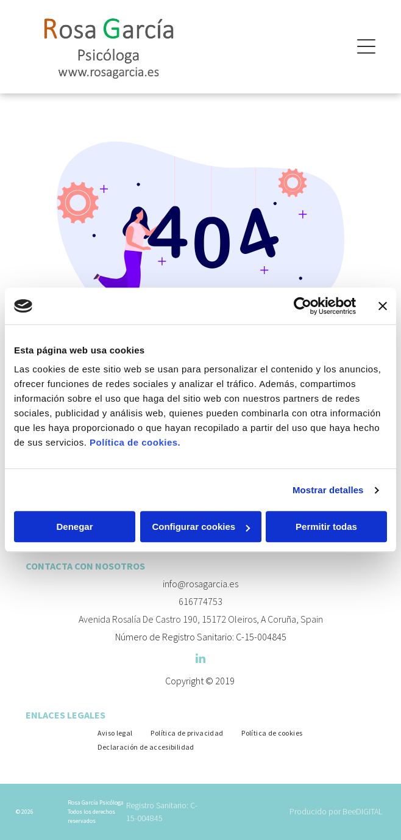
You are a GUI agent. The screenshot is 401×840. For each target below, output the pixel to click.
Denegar (74, 527)
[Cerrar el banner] (382, 306)
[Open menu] (366, 46)
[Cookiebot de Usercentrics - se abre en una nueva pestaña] (302, 306)
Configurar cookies (201, 527)
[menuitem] (115, 732)
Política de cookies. (135, 443)
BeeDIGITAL (362, 811)
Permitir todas (326, 527)
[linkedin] (200, 660)
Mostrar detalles (328, 490)
